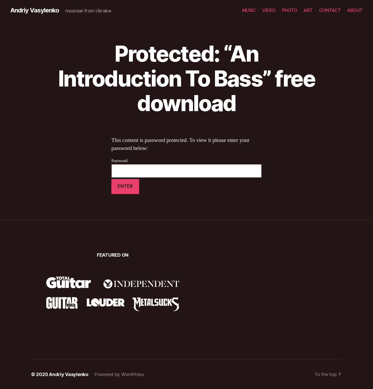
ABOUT (355, 10)
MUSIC (249, 10)
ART (308, 10)
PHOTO (289, 10)
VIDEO (269, 10)
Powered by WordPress (119, 374)
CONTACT (330, 10)
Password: (186, 168)
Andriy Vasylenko (34, 10)
